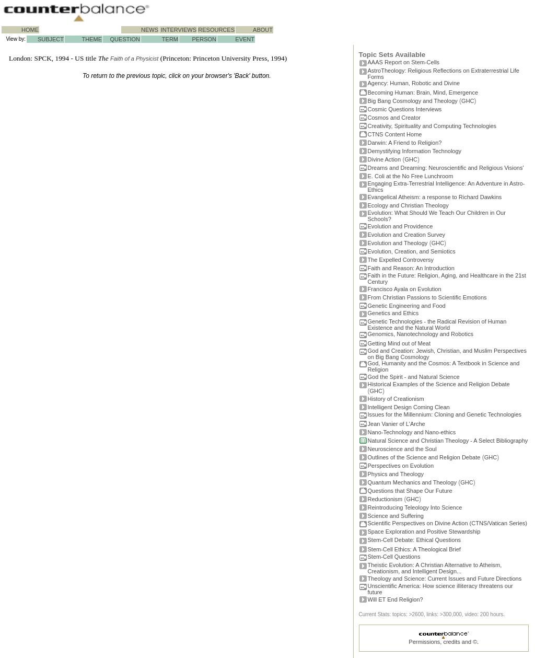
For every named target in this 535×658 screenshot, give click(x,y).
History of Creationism (396, 399)
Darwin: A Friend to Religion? (405, 143)
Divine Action (384, 159)
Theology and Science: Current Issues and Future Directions (445, 578)
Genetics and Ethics (393, 313)
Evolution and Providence (400, 226)
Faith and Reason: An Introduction (411, 268)
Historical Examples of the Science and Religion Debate (439, 384)
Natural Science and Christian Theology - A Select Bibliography (448, 440)
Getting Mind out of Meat (399, 343)
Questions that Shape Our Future (410, 491)
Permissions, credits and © (443, 642)
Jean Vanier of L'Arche (396, 424)
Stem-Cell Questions (394, 556)
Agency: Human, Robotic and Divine (414, 83)
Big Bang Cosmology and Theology (413, 101)
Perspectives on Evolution (401, 466)
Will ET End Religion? (395, 599)
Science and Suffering (396, 516)
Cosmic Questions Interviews (405, 109)
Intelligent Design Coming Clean (409, 407)
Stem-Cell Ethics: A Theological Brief (414, 549)
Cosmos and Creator (394, 117)
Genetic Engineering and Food (407, 306)
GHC (467, 101)
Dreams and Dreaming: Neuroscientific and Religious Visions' (446, 168)
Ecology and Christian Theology (408, 205)
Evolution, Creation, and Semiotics (412, 251)
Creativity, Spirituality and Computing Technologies (432, 126)
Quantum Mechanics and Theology (412, 482)
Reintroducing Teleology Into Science (415, 507)
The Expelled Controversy (401, 260)
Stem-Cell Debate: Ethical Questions (414, 540)
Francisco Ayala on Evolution (404, 289)
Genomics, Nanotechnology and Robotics (420, 334)
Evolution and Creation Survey (407, 235)
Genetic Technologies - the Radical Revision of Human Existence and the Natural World (437, 324)
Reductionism (385, 499)
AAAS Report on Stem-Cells (404, 62)
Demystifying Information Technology (415, 151)
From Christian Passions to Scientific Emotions (427, 297)
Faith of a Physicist (134, 58)
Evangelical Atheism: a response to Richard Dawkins (435, 197)
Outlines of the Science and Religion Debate (424, 457)
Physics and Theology (396, 474)
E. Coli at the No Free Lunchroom (410, 176)
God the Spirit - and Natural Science (414, 377)
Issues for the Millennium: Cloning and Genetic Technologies (445, 414)
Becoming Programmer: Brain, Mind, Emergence (423, 92)
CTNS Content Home (395, 134)
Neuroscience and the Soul (402, 449)
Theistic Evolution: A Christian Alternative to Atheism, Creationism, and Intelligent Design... (435, 568)
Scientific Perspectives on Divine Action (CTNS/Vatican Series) (447, 523)
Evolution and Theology (398, 243)
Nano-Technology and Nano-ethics (412, 432)
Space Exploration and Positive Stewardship (424, 531)
